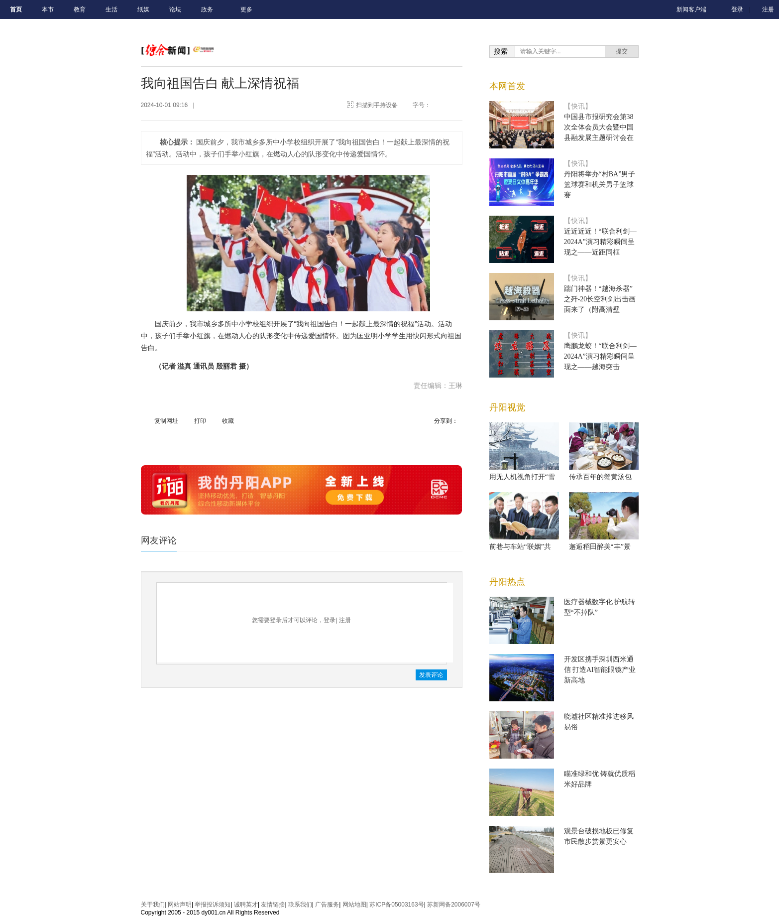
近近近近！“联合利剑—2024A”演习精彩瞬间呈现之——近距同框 (600, 242)
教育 (80, 9)
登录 (737, 9)
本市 (48, 9)
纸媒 (143, 9)
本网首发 (507, 86)
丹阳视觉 (507, 407)
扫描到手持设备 (377, 105)
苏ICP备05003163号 (396, 904)
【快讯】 (578, 106)
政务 (207, 9)
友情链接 (273, 904)
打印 (200, 420)
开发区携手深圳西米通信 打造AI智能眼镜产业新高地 (600, 669)
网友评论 (159, 540)
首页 (16, 9)
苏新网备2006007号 (453, 904)
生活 (111, 9)
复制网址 (166, 420)
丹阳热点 (507, 582)
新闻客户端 (691, 9)
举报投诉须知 (212, 904)
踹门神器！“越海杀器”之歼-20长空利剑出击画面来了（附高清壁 (600, 299)
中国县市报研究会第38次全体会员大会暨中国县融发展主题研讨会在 (599, 127)
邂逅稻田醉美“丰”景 (600, 546)
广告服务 (327, 904)
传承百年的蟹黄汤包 (600, 477)
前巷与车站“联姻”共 (520, 546)
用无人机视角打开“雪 (522, 477)
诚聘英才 (246, 904)
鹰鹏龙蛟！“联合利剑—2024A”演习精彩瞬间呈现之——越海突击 (600, 356)
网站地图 (354, 904)
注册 (768, 9)
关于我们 (153, 904)
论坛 (175, 9)
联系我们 (300, 904)
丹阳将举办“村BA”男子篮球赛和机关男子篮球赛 (600, 184)
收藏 (228, 420)
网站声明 (180, 904)
